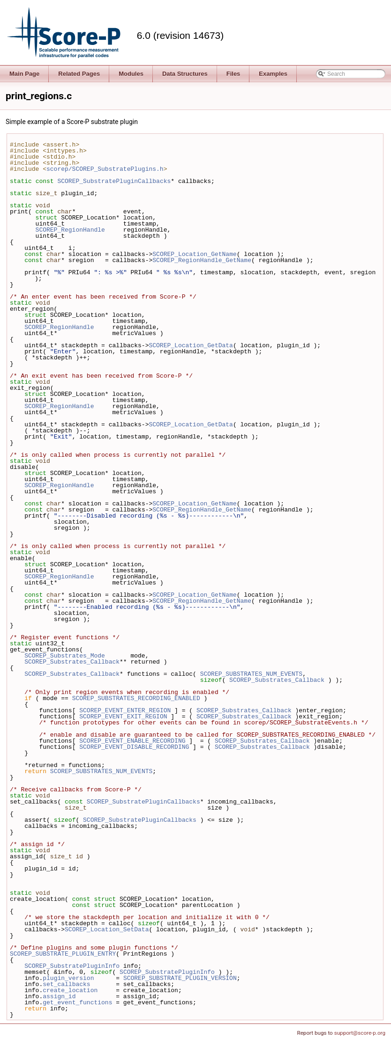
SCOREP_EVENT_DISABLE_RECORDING (134, 747)
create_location (70, 990)
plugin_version (68, 978)
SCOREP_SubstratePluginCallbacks (114, 181)
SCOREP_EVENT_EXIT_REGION (123, 716)
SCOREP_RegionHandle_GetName (201, 260)
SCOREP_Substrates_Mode (64, 655)
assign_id (59, 996)
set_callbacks (66, 984)
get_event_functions (77, 1002)
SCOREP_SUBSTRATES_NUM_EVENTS (251, 674)
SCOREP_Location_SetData (107, 929)
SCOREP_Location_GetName (194, 254)
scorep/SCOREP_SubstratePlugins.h (105, 169)
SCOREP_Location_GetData (191, 345)
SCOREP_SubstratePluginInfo (72, 966)
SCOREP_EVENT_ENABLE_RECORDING (132, 741)
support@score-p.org (359, 1033)
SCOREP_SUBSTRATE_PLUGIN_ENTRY (63, 954)
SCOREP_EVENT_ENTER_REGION (125, 710)
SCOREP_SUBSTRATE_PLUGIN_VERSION (180, 978)
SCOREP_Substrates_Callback (72, 662)
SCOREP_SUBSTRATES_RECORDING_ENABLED (136, 698)
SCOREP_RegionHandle (70, 230)
